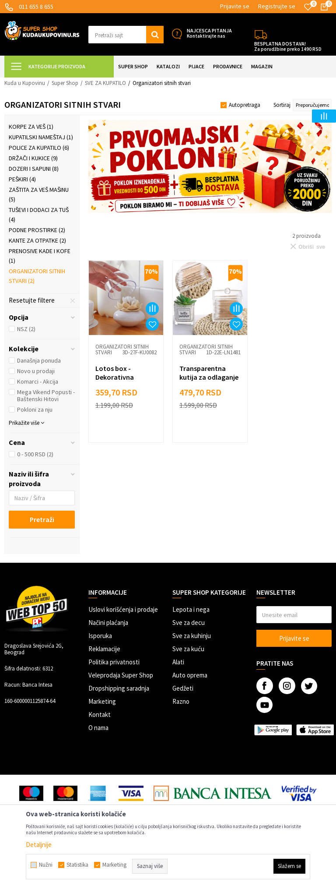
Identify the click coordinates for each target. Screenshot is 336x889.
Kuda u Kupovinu (24, 83)
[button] (126, 34)
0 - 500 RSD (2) (35, 454)
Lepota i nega (191, 609)
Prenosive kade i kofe (39, 256)
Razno (180, 701)
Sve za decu (188, 622)
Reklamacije (104, 649)
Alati (178, 662)
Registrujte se (276, 6)
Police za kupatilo (39, 148)
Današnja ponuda (39, 360)
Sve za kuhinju (191, 635)
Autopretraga (244, 105)
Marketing (102, 701)
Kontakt (99, 714)
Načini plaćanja (108, 622)
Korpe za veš (31, 127)
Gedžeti (182, 688)
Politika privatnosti (114, 662)
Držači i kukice (33, 158)
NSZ (26, 329)
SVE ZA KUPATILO (105, 83)
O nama (98, 727)
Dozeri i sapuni (34, 169)
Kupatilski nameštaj (41, 137)
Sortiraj (281, 105)
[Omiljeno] (308, 7)
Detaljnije (39, 844)
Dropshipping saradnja (118, 688)
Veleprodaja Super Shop (120, 675)
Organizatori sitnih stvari (37, 276)
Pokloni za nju (34, 409)
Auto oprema (189, 675)
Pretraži (42, 519)
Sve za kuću (188, 649)
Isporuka (100, 635)
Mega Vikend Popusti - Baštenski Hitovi (46, 395)
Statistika (77, 865)
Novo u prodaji (36, 371)
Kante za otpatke (37, 240)
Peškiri (22, 179)
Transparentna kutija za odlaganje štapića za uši (208, 377)
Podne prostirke (37, 230)
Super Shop (65, 83)
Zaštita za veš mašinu (39, 194)
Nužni (45, 865)
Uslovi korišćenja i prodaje (123, 609)
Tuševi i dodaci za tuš (39, 214)
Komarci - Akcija (37, 381)
